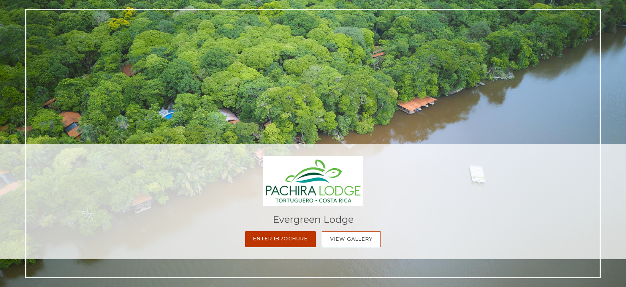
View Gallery (351, 239)
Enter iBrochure (280, 239)
